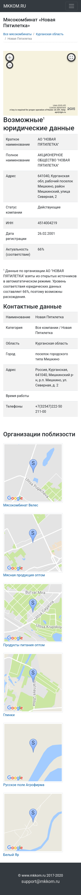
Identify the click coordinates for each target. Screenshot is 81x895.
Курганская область (50, 34)
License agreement (57, 107)
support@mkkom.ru (40, 881)
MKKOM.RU (14, 6)
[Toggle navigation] (71, 6)
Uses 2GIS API (59, 105)
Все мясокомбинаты (17, 34)
